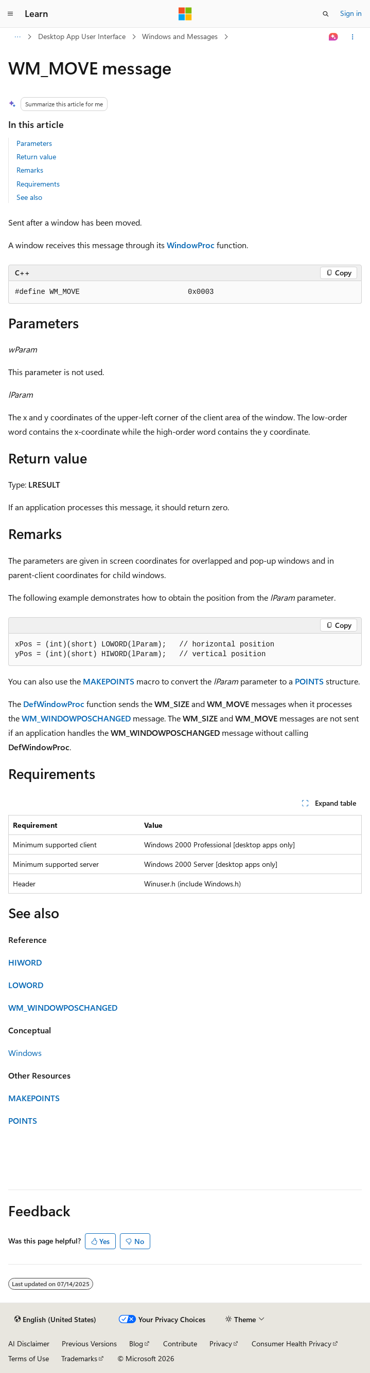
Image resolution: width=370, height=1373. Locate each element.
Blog (136, 1343)
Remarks (29, 170)
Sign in (351, 13)
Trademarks (79, 1358)
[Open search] (325, 14)
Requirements (38, 184)
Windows (25, 1052)
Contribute (180, 1343)
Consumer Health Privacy (291, 1343)
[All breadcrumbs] (17, 37)
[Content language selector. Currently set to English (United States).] (55, 1319)
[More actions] (353, 37)
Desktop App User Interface (82, 36)
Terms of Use (28, 1358)
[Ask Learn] (334, 37)
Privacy (220, 1343)
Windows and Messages (180, 36)
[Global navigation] (10, 14)
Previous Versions (89, 1343)
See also (29, 197)
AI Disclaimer (28, 1343)
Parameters (34, 143)
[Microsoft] (185, 14)
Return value (36, 156)
